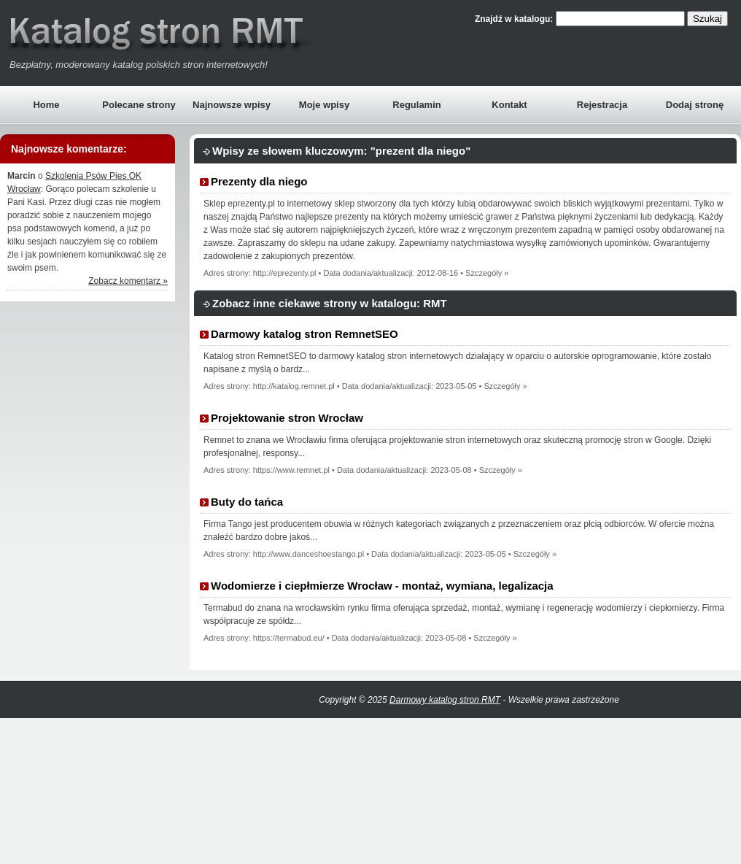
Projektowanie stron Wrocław (287, 418)
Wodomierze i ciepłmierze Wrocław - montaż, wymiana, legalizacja (382, 585)
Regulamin (416, 104)
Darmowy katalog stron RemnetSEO (304, 334)
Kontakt (509, 104)
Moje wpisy (324, 104)
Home (46, 104)
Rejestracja (602, 104)
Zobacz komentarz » (128, 281)
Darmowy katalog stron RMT (444, 700)
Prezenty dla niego (259, 181)
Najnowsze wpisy (232, 104)
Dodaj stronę (694, 104)
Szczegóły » (486, 273)
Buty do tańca (247, 501)
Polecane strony (138, 104)
